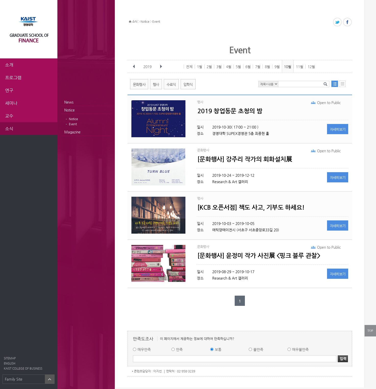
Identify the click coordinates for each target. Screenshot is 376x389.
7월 (257, 67)
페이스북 (347, 22)
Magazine (72, 132)
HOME (130, 21)
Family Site (13, 379)
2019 (148, 67)
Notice (69, 110)
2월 (209, 67)
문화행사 (139, 84)
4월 (228, 67)
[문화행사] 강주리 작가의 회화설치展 (244, 159)
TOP (370, 330)
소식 (134, 21)
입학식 (188, 84)
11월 (299, 67)
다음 (161, 66)
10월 (287, 67)
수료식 (171, 84)
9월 (277, 67)
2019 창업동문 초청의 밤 (229, 111)
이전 (134, 66)
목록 (334, 84)
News (68, 102)
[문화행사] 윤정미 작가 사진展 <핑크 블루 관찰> (258, 255)
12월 (311, 67)
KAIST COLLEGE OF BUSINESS (23, 368)
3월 (219, 67)
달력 (342, 84)
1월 (199, 67)
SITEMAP (10, 358)
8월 (267, 67)
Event (73, 124)
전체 (189, 67)
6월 (248, 67)
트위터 (337, 22)
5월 (238, 67)
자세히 (338, 129)
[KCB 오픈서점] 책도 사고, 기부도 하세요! (250, 207)
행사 (156, 84)
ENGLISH (9, 363)
